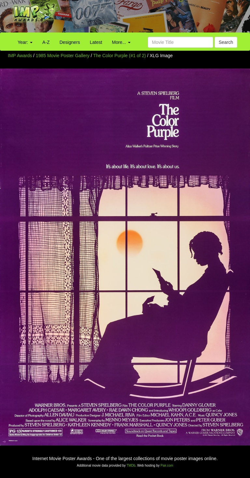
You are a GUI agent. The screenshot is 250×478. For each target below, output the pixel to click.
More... (121, 42)
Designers (70, 42)
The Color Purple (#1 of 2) (119, 55)
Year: (25, 42)
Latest (96, 42)
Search (226, 42)
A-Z (46, 42)
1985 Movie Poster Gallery (63, 55)
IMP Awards (20, 55)
